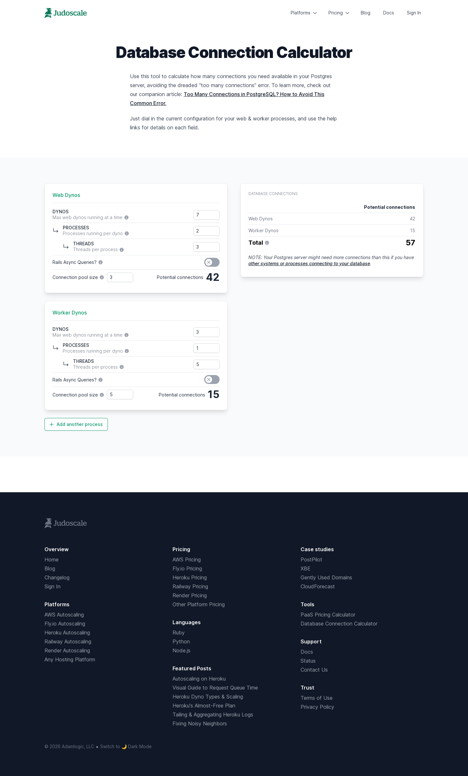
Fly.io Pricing (187, 568)
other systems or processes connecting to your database (309, 263)
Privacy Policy (317, 707)
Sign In (414, 12)
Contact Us (314, 669)
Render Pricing (190, 595)
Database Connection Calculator (339, 623)
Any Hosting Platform (69, 659)
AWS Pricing (187, 559)
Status (308, 661)
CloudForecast (318, 586)
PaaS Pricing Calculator (328, 614)
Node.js (181, 650)
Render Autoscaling (67, 650)
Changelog (56, 577)
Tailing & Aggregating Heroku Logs (213, 714)
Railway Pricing (190, 586)
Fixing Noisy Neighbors (200, 723)
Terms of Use (317, 698)
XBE (306, 568)
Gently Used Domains (326, 577)
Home (51, 559)
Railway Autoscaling (67, 641)
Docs (388, 12)
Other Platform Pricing (199, 604)
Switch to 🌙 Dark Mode (126, 746)
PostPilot (311, 559)
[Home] (65, 13)
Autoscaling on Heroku (199, 678)
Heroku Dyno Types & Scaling (208, 696)
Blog (365, 12)
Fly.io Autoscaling (64, 623)
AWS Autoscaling (64, 614)
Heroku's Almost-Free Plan (204, 705)
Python (181, 641)
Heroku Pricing (190, 577)
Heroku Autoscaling (67, 632)
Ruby (179, 632)
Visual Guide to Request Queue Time (215, 687)
